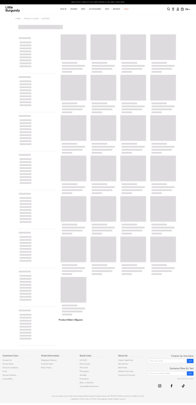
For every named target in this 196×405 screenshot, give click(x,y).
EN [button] (188, 9)
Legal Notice (75, 399)
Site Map (83, 375)
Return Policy (46, 368)
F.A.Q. (4, 371)
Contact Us (7, 360)
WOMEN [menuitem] (73, 9)
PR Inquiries (84, 371)
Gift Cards (84, 368)
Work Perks (122, 368)
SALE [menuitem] (126, 9)
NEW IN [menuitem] (63, 9)
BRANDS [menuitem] (116, 9)
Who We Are (123, 364)
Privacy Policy (8, 364)
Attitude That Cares (126, 371)
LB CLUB (83, 360)
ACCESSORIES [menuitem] (95, 9)
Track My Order (47, 364)
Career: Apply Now (125, 360)
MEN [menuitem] (83, 9)
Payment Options (9, 375)
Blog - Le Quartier (86, 383)
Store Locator (85, 364)
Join (190, 361)
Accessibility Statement (89, 386)
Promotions (84, 379)
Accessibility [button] (7, 379)
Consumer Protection (126, 375)
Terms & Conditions (10, 368)
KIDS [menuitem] (107, 9)
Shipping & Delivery (49, 360)
